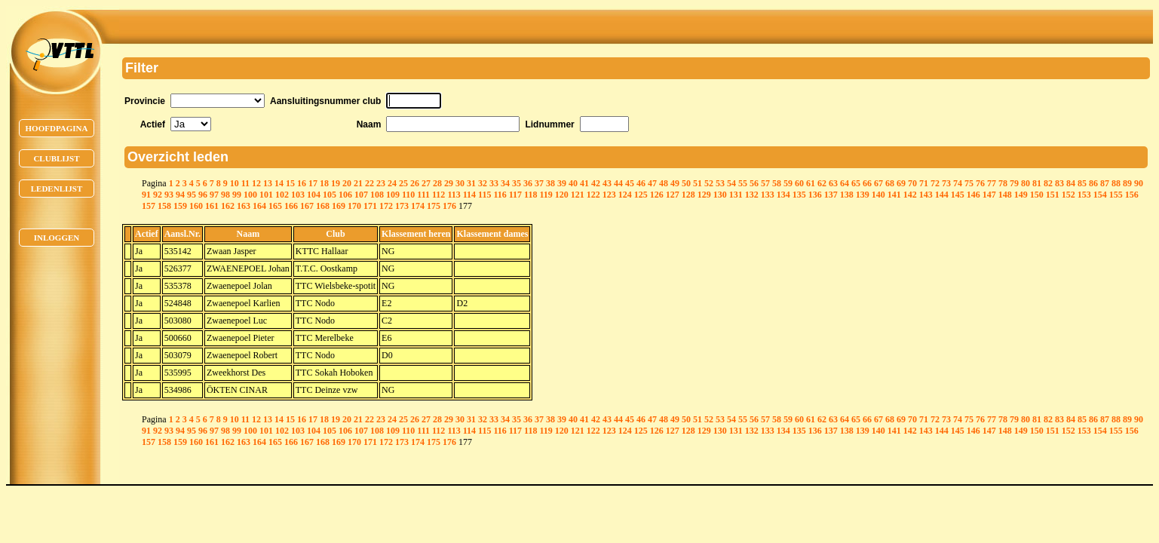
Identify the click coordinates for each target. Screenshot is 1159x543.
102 (282, 194)
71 (923, 183)
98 (225, 194)
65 (855, 183)
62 (821, 183)
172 (386, 206)
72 (935, 183)
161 (212, 206)
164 (259, 206)
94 (180, 194)
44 (618, 183)
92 (157, 194)
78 (1002, 183)
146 (973, 194)
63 (833, 183)
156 (1132, 194)
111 (423, 194)
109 (393, 194)
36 (527, 183)
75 (968, 183)
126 (657, 194)
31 (471, 183)
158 (164, 206)
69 (901, 183)
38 (550, 183)
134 (783, 194)
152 (1068, 194)
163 (243, 206)
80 (1025, 183)
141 (894, 194)
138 (847, 194)
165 (275, 206)
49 (674, 183)
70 (912, 183)
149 (1021, 194)
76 (980, 183)
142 (910, 194)
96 (202, 194)
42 (595, 183)
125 (641, 194)
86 (1093, 183)
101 (266, 194)
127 (672, 194)
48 (663, 183)
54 (731, 183)
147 (989, 194)
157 (148, 206)
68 (889, 183)
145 (957, 194)
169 (338, 206)
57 (765, 183)
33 (493, 183)
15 (290, 183)
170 (354, 206)
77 (991, 183)
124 (625, 194)
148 (1005, 194)
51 (697, 183)
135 (799, 194)
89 (1127, 183)
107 (361, 194)
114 (469, 194)
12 (256, 183)
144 (942, 194)
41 (584, 183)
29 (448, 183)
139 (862, 194)
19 (335, 183)
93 (168, 194)
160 (196, 206)
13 (267, 183)
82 (1048, 183)
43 (607, 183)
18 (324, 183)
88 (1116, 183)
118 (530, 194)
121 (577, 194)
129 (704, 194)
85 (1082, 183)
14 (279, 183)
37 (539, 183)
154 (1100, 194)
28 (437, 183)
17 (312, 183)
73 (946, 183)
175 (433, 206)
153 (1084, 194)
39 (561, 183)
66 (867, 183)
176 (449, 206)
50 (686, 183)
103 (298, 194)
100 (250, 194)
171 (370, 206)
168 (323, 206)
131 (736, 194)
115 (484, 194)
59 (788, 183)
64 (844, 183)
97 (214, 194)
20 (346, 183)
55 (742, 183)
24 (392, 183)
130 (720, 194)
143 (926, 194)
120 (562, 194)
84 (1070, 183)
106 (345, 194)
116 (499, 194)
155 (1116, 194)
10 (234, 183)
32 (482, 183)
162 (228, 206)
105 (329, 194)
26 (414, 183)
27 (426, 183)
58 (776, 183)
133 (767, 194)
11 (245, 183)
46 (640, 183)
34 (505, 183)
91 (146, 194)
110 (408, 194)
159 (180, 206)
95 (191, 194)
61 (810, 183)
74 (957, 183)
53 (720, 183)
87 (1104, 183)
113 (453, 194)
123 (609, 194)
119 (545, 194)
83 (1059, 183)
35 (516, 183)
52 (708, 183)
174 (418, 206)
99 (236, 194)
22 (369, 183)
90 (1138, 183)
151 (1052, 194)
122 (593, 194)
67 (878, 183)
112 (438, 194)
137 (831, 194)
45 (629, 183)
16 (301, 183)
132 (752, 194)
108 (377, 194)
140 (878, 194)
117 (515, 194)
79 (1014, 183)
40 (573, 183)
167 (307, 206)
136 (815, 194)
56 (754, 183)
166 (291, 206)
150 (1037, 194)
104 (313, 194)
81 (1036, 183)
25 (403, 183)
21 (358, 183)
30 (460, 183)
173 (402, 206)
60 (799, 183)
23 (380, 183)
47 (652, 183)
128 (688, 194)
